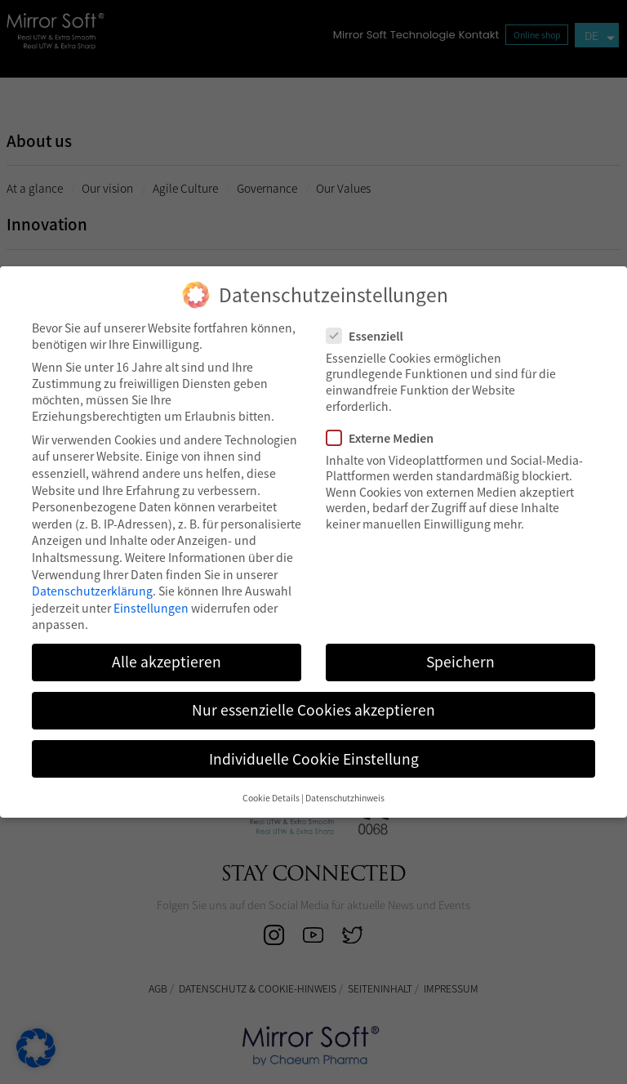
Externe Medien (385, 438)
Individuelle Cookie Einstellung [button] (314, 759)
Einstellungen (151, 608)
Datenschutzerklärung (92, 590)
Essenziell (370, 336)
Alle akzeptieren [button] (166, 661)
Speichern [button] (460, 661)
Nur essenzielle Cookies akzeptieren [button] (313, 709)
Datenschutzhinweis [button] (345, 798)
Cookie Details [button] (271, 798)
